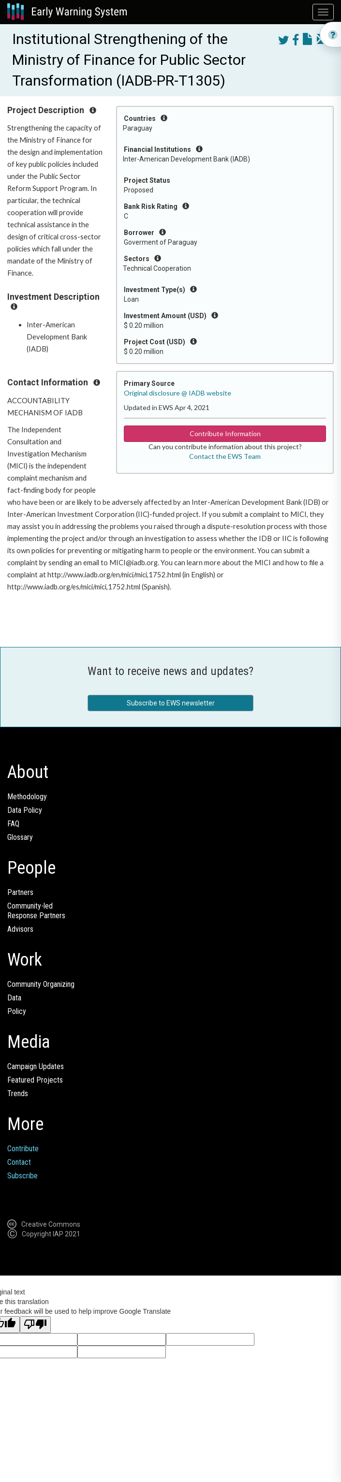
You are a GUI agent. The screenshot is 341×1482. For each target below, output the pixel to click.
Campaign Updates (35, 1066)
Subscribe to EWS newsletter (171, 703)
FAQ (13, 823)
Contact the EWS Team (225, 456)
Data (14, 997)
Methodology (27, 796)
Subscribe (22, 1175)
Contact (19, 1162)
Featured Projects (35, 1080)
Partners (20, 892)
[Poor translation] (35, 1324)
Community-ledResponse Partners (36, 910)
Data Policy (24, 810)
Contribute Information (225, 433)
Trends (17, 1093)
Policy (16, 1011)
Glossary (20, 837)
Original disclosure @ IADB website (177, 393)
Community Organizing (40, 984)
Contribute (23, 1148)
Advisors (20, 929)
